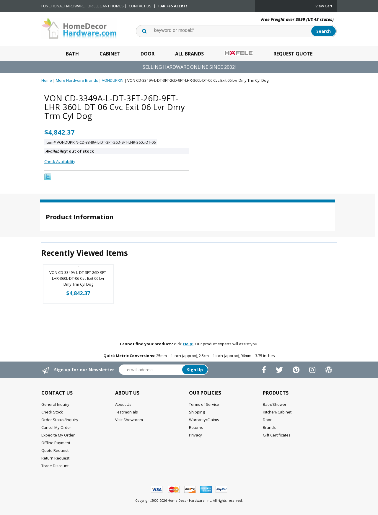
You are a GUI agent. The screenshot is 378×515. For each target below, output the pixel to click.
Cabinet (110, 53)
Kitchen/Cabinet (277, 412)
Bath (72, 53)
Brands (269, 427)
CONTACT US (140, 6)
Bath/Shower (274, 404)
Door (147, 53)
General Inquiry (55, 404)
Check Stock (52, 412)
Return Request (55, 458)
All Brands (189, 53)
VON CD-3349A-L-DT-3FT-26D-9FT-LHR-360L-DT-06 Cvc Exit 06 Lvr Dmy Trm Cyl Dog (78, 278)
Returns (196, 427)
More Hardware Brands (77, 80)
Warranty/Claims (204, 419)
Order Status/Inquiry (59, 419)
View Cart (323, 6)
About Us (123, 404)
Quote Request (55, 450)
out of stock (70, 151)
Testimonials (126, 412)
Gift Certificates (277, 435)
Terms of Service (204, 404)
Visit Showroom (129, 419)
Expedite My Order (58, 435)
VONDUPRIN (112, 80)
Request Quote (292, 53)
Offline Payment (55, 442)
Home (46, 80)
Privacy (195, 435)
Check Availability (59, 161)
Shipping (197, 412)
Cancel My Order (56, 427)
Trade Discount (55, 465)
